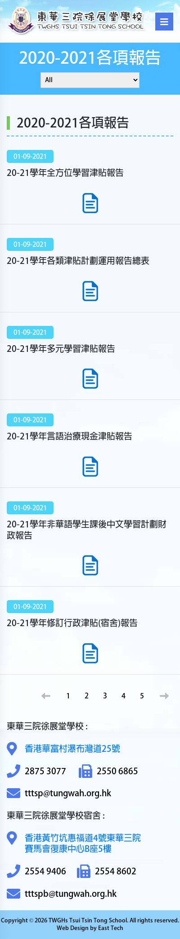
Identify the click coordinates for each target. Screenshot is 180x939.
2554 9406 (36, 871)
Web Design (73, 928)
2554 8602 (106, 871)
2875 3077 (36, 771)
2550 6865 (108, 771)
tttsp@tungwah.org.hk (59, 793)
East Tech (110, 928)
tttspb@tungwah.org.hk (62, 894)
